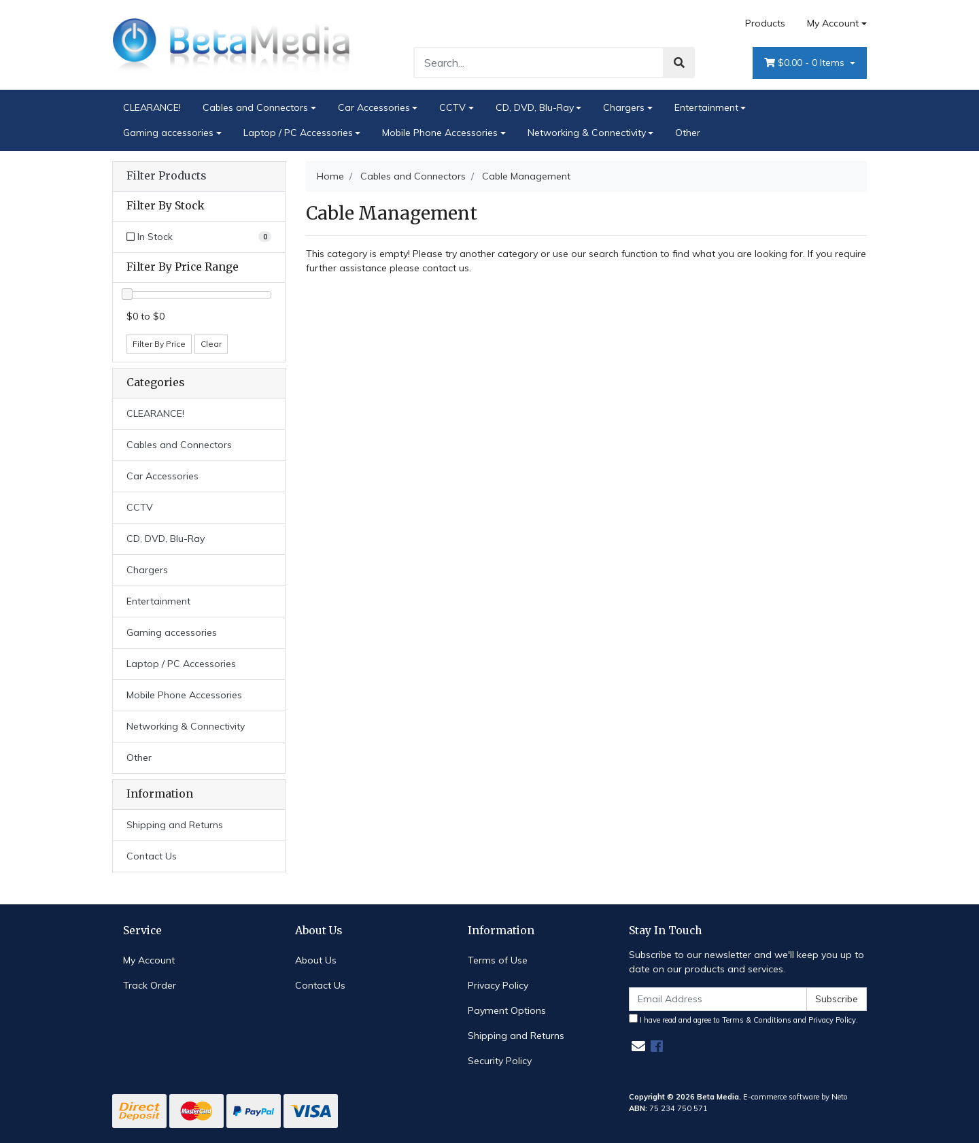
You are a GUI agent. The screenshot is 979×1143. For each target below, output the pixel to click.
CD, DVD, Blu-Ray (535, 107)
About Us (316, 960)
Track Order (149, 985)
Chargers (624, 107)
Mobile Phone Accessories (440, 132)
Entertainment (706, 107)
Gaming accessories (168, 132)
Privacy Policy (498, 985)
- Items (805, 63)
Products (765, 23)
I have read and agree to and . (743, 1019)
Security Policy (500, 1061)
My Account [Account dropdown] (833, 23)
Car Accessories (374, 107)
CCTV (452, 107)
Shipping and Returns (174, 825)
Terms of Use (498, 960)
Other (687, 132)
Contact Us (151, 856)
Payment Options (507, 1010)
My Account (149, 960)
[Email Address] (718, 999)
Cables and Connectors (255, 107)
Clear (211, 344)
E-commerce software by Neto (795, 1097)
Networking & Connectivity (587, 132)
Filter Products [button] (166, 176)
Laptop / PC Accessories (298, 132)
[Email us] (638, 1046)
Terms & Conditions (756, 1020)
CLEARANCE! (152, 107)
